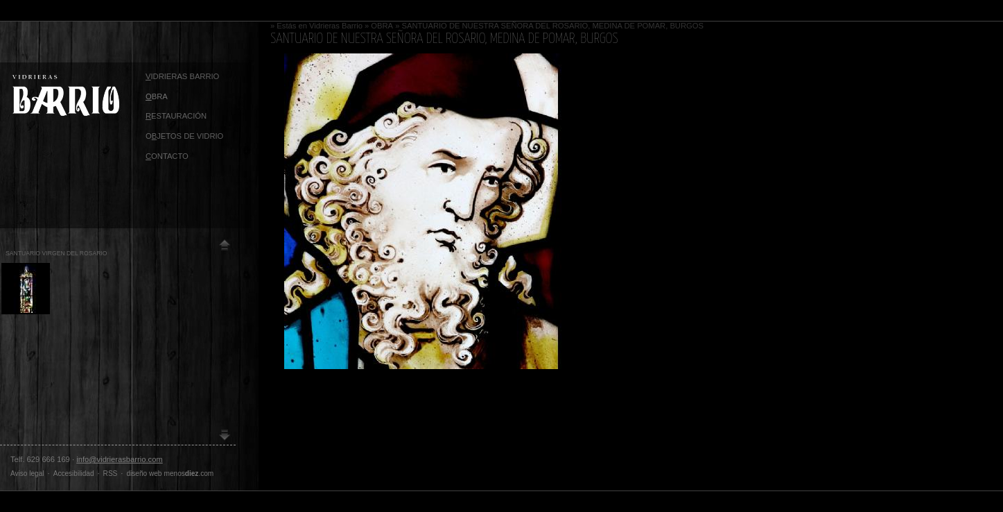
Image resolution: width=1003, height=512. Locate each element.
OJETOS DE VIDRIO (184, 136)
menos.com (189, 473)
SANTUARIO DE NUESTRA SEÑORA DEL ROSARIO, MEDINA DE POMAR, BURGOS (553, 26)
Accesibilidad (73, 473)
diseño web (144, 473)
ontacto (167, 156)
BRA (157, 96)
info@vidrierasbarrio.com (119, 459)
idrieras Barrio (182, 76)
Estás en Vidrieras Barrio (320, 26)
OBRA (382, 26)
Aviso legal (27, 473)
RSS (110, 473)
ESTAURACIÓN (176, 116)
